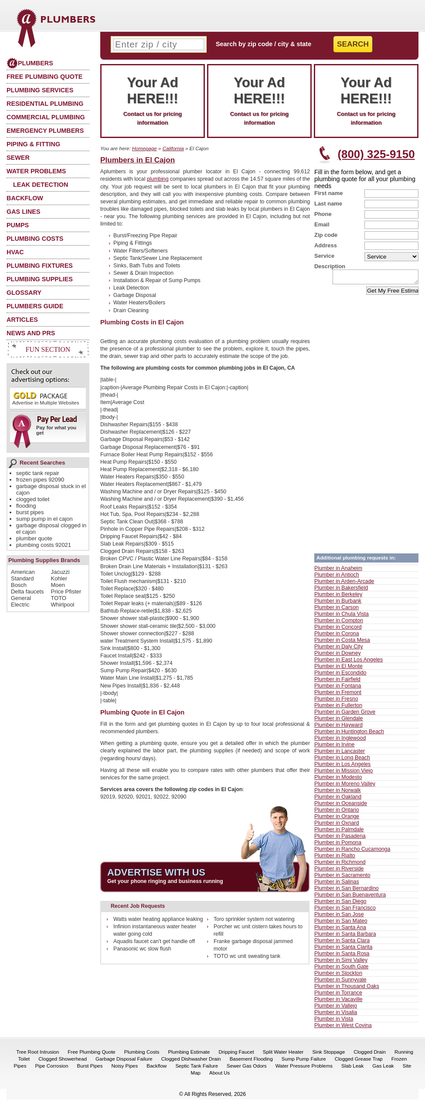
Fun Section (48, 349)
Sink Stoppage (328, 1054)
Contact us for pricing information (152, 100)
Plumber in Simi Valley (340, 963)
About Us (219, 1075)
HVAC (15, 252)
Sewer (18, 157)
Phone (323, 214)
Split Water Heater (283, 1054)
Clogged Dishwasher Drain (191, 1061)
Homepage (144, 148)
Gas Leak (383, 1068)
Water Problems (36, 171)
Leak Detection (40, 184)
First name (328, 193)
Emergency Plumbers (45, 130)
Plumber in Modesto (338, 780)
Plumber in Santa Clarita (343, 950)
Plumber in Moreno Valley (344, 786)
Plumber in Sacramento (342, 878)
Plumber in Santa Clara (342, 943)
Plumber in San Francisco (345, 910)
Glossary (24, 292)
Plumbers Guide (35, 306)
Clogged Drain (370, 1054)
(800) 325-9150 (376, 154)
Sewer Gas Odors (247, 1068)
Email (322, 224)
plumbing (158, 179)
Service (324, 256)
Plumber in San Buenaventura (350, 897)
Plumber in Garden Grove (344, 714)
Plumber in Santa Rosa (341, 956)
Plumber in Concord (338, 630)
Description (329, 266)
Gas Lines (24, 211)
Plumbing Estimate (189, 1054)
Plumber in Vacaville (338, 1002)
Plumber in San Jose (339, 917)
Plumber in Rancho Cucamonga (352, 852)
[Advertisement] (282, 259)
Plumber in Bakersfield (341, 590)
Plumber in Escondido (340, 675)
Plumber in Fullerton (338, 708)
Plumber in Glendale (338, 721)
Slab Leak (352, 1068)
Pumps (18, 225)
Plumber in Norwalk (337, 793)
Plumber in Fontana (337, 688)
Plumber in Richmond (340, 865)
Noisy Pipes (124, 1068)
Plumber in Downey (337, 656)
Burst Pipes (90, 1068)
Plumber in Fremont (337, 695)
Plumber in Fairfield (337, 682)
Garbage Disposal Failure (124, 1061)
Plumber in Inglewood (340, 741)
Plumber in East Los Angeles (348, 662)
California (173, 148)
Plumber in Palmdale (339, 832)
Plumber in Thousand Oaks (346, 989)
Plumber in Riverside (339, 871)
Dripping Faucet (236, 1054)
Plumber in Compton (338, 623)
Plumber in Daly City (338, 649)
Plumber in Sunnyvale (340, 982)
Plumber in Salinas (336, 884)
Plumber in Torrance (338, 995)
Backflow (25, 198)
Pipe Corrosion (51, 1068)
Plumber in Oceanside (340, 806)
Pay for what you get (45, 428)
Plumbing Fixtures (40, 265)
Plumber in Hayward (338, 728)
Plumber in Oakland (337, 799)
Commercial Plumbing (46, 117)
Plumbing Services (40, 90)
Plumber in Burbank (337, 603)
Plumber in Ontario (336, 812)
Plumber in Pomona (337, 845)
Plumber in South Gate (341, 969)
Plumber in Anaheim (338, 571)
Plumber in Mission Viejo (343, 773)
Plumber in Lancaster (339, 754)
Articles (22, 319)
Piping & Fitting (33, 144)
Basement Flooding (251, 1061)
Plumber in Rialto (334, 858)
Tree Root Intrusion (37, 1054)
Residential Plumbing (45, 103)
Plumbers (30, 63)
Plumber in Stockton (338, 976)
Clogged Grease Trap (359, 1061)
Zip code (325, 235)
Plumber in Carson (336, 610)
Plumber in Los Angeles (342, 767)
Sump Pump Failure (304, 1061)
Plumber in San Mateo (340, 923)
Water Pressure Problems (304, 1068)
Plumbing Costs (35, 238)
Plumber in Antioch (336, 577)
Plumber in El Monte (338, 669)
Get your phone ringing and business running (165, 881)
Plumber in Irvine (334, 747)
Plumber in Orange (336, 819)
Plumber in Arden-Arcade (344, 584)
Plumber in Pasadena (340, 839)
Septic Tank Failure (196, 1068)
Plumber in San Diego (340, 904)
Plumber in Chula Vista (341, 616)
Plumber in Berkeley (338, 597)
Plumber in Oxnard (336, 825)
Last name (328, 203)
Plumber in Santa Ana (340, 930)
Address (325, 245)
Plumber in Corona (336, 636)
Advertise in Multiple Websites (45, 398)
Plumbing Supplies (40, 279)
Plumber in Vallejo (335, 1008)
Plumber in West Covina (343, 1028)
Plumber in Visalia (335, 1015)
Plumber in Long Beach (342, 760)
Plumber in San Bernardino (346, 891)
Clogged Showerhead (62, 1061)
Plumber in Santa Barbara (345, 936)
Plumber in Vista (333, 1021)
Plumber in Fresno (336, 701)
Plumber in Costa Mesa (342, 643)
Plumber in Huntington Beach (349, 734)
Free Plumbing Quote (44, 76)
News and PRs (31, 333)
